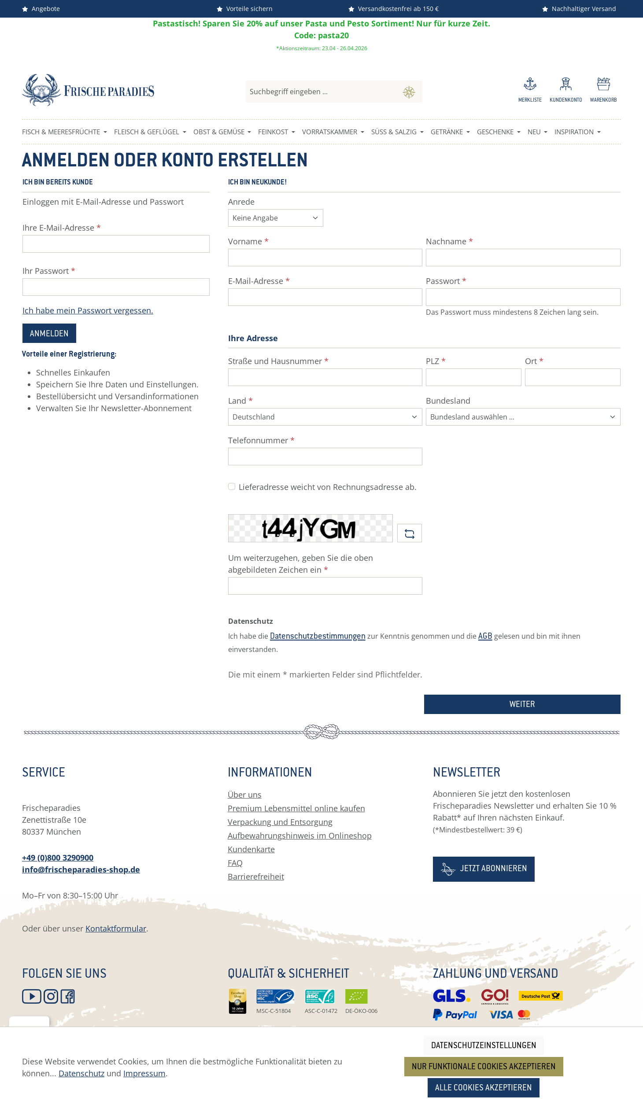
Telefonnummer (261, 440)
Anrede (241, 201)
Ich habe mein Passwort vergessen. (87, 310)
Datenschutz (81, 1073)
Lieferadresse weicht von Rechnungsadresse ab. (328, 487)
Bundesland (448, 400)
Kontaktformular (115, 928)
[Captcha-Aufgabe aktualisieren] (409, 533)
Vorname (248, 241)
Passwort (446, 281)
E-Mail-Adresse (259, 281)
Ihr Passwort (48, 270)
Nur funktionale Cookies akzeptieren (484, 1067)
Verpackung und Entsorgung (280, 822)
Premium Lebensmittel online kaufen (296, 808)
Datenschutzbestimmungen (318, 636)
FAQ (235, 863)
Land (240, 400)
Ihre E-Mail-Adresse (61, 227)
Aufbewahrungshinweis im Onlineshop (300, 835)
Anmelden (49, 334)
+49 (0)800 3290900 (57, 857)
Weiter (522, 705)
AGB (485, 636)
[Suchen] (408, 92)
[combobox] (321, 92)
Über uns (245, 794)
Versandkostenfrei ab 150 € (393, 8)
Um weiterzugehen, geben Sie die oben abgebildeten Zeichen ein (300, 563)
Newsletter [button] (466, 774)
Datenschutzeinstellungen (483, 1046)
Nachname (449, 241)
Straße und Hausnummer (278, 361)
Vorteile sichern (245, 8)
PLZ (436, 361)
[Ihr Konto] (566, 91)
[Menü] (44, 1021)
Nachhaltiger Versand (579, 8)
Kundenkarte (251, 849)
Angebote (41, 8)
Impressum (144, 1073)
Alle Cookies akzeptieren (483, 1088)
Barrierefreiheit (256, 876)
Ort (534, 361)
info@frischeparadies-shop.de (81, 869)
